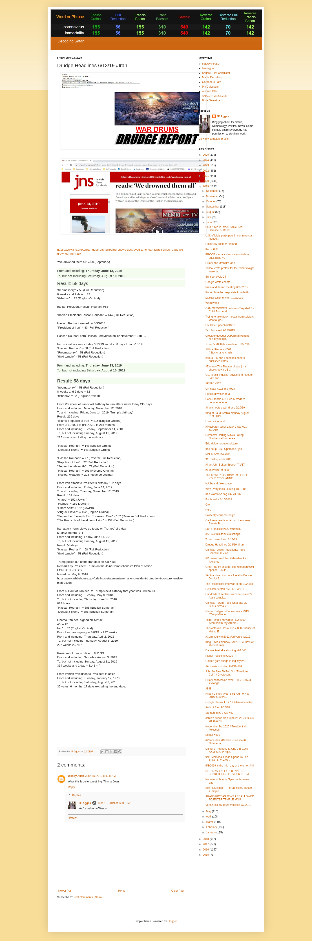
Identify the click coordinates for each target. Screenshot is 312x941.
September (213, 206)
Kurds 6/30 (211, 249)
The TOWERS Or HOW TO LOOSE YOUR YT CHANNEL (226, 477)
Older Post (177, 890)
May (209, 811)
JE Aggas (85, 803)
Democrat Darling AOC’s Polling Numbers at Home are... (224, 436)
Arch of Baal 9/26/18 (217, 707)
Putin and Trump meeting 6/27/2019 (226, 287)
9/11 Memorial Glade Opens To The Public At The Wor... (226, 758)
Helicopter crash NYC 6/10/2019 (224, 589)
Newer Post (65, 890)
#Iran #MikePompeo (217, 469)
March (210, 822)
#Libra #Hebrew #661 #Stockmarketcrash (218, 351)
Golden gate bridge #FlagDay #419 (226, 661)
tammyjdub (208, 68)
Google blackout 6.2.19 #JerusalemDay (228, 702)
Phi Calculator (210, 86)
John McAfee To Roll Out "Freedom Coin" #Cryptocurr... (226, 673)
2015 (206, 854)
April (209, 816)
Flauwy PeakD (210, 63)
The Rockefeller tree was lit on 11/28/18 (229, 583)
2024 (206, 160)
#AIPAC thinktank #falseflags (222, 534)
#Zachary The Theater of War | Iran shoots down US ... (226, 368)
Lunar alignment (215, 421)
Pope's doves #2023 (217, 393)
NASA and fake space (218, 483)
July (209, 217)
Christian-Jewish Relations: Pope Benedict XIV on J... (225, 551)
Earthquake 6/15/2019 (218, 499)
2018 (206, 839)
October (211, 201)
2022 (206, 170)
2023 (206, 165)
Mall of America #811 (217, 454)
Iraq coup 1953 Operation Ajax (223, 449)
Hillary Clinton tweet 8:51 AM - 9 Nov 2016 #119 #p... (227, 695)
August (210, 212)
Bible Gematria (211, 100)
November (212, 196)
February (211, 827)
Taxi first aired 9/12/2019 (220, 330)
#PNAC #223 (213, 383)
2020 (206, 181)
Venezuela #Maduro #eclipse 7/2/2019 (228, 804)
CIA (207, 504)
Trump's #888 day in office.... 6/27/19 (227, 344)
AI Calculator (210, 91)
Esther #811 (212, 734)
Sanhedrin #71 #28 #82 (219, 712)
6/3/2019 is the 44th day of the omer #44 (229, 765)
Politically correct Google (220, 515)
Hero (208, 509)
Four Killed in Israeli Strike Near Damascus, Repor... (224, 228)
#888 (208, 688)
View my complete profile (214, 138)
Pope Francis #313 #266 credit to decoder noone (225, 401)
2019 (206, 186)
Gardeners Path (211, 82)
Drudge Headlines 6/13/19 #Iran (224, 544)
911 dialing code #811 (218, 459)
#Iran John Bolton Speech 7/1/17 (225, 464)
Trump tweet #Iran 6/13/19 (221, 539)
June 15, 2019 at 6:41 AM (100, 776)
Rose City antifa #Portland (221, 243)
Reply (71, 787)
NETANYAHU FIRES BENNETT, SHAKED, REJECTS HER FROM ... (228, 772)
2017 (206, 844)
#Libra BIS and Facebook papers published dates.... (225, 359)
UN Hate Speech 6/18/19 (220, 325)
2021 (206, 175)
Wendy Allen (76, 776)
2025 (206, 154)
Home (121, 890)
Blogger (172, 921)
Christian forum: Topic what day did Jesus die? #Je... (226, 604)
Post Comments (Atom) (88, 897)
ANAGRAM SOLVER (214, 95)
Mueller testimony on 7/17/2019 (224, 297)
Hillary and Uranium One (220, 263)
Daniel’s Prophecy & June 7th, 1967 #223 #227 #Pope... (226, 750)
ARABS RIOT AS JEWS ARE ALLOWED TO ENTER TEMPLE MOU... (229, 798)
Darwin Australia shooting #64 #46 (225, 650)
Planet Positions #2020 (219, 655)
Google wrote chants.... (219, 282)
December (212, 190)
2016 (206, 849)
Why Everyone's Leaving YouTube (225, 488)
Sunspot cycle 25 (215, 276)
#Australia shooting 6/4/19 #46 (223, 666)
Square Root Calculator (216, 73)
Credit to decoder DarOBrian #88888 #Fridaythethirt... (227, 337)
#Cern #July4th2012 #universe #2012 (227, 636)
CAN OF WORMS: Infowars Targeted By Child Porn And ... (229, 310)
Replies (76, 795)
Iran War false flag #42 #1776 (223, 494)
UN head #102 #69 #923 (220, 388)
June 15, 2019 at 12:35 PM (114, 803)
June (209, 222)
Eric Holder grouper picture (221, 443)
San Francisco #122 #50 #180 (223, 528)
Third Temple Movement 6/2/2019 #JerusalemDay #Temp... (225, 621)
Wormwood (212, 303)
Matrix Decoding (212, 77)
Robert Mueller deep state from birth (226, 292)
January (211, 832)
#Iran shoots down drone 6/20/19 (225, 407)
